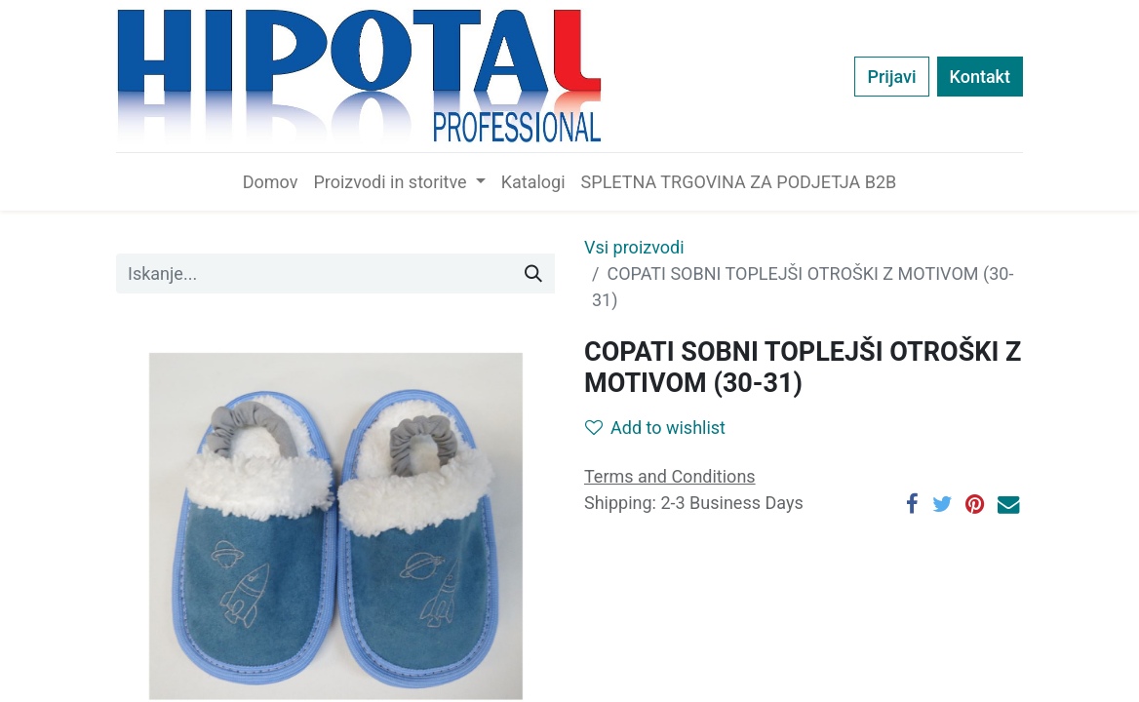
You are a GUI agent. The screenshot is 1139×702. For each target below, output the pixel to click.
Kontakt (980, 76)
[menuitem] (270, 182)
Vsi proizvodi (634, 247)
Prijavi (891, 76)
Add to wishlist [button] (655, 427)
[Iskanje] (533, 273)
